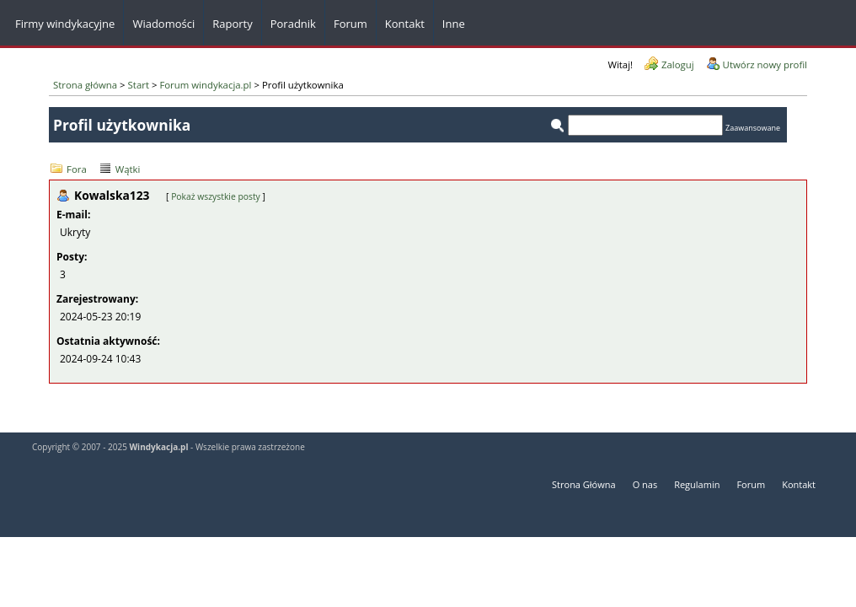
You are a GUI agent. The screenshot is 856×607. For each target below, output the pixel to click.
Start (138, 84)
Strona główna (85, 84)
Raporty (232, 23)
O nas (645, 484)
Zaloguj (677, 64)
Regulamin (697, 484)
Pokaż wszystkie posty (215, 196)
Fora (77, 169)
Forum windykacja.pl (205, 84)
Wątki (128, 169)
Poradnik (293, 23)
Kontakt (799, 484)
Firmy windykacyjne (65, 23)
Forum (350, 23)
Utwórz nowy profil (765, 64)
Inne (453, 23)
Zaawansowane (752, 127)
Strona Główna (584, 484)
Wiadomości (163, 23)
